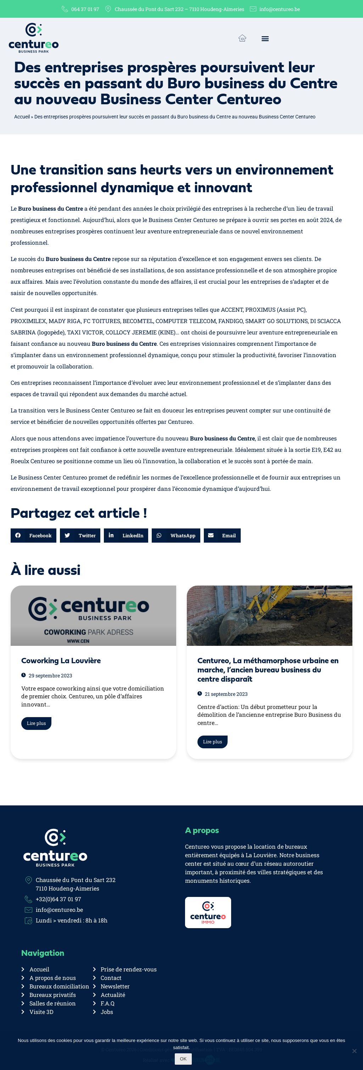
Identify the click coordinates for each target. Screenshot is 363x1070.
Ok (183, 1058)
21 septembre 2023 (222, 694)
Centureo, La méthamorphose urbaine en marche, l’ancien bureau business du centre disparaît (268, 670)
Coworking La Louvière (61, 661)
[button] (265, 38)
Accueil (22, 117)
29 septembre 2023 (46, 675)
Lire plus (36, 723)
